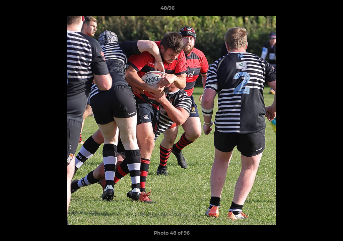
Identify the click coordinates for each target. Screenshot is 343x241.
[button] (315, 10)
